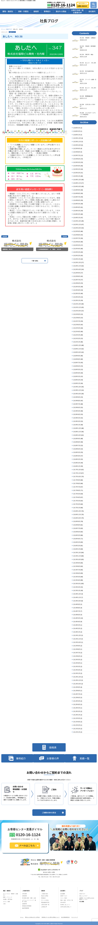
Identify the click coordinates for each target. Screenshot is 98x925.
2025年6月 (76, 158)
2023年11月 (77, 223)
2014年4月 (76, 620)
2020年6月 (76, 365)
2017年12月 (77, 468)
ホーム (3, 28)
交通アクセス (63, 895)
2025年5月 (76, 161)
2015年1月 (76, 589)
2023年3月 (76, 251)
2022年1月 (76, 299)
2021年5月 (76, 327)
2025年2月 (76, 171)
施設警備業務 (25, 907)
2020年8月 (76, 358)
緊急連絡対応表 (45, 901)
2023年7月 (76, 237)
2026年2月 (76, 130)
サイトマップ (74, 916)
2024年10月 (77, 185)
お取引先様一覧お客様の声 (77, 10)
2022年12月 (77, 261)
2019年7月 (76, 403)
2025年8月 (76, 151)
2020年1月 (76, 382)
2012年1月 (76, 713)
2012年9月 (76, 686)
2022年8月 (76, 275)
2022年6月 (76, 282)
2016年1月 (76, 548)
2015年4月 (76, 579)
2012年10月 (77, 682)
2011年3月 (76, 724)
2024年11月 (77, 182)
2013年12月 (77, 634)
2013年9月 (76, 644)
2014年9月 (76, 603)
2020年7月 (76, 361)
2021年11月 (77, 306)
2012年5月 (76, 700)
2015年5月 (76, 575)
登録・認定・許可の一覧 (66, 899)
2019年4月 (76, 413)
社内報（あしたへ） (65, 903)
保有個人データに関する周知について (51, 916)
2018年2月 (76, 461)
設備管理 (24, 902)
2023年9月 (76, 230)
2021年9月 (76, 313)
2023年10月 (77, 227)
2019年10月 (77, 392)
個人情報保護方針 (65, 916)
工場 (4, 902)
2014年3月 (76, 624)
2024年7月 (76, 196)
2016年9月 (76, 520)
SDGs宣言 (63, 901)
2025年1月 (76, 175)
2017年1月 (76, 506)
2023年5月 (76, 244)
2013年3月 (76, 665)
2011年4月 (76, 720)
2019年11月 (77, 389)
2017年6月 (76, 489)
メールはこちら (24, 844)
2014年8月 (76, 606)
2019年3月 (76, 417)
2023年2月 (76, 254)
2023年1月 (76, 258)
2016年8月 (76, 524)
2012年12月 (77, 675)
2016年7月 (76, 527)
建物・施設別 (7, 10)
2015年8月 (76, 565)
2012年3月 (76, 707)
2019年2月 (76, 420)
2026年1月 (76, 133)
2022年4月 (76, 289)
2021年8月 (76, 316)
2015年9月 (76, 562)
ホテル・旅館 (6, 900)
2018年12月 (77, 427)
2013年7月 (76, 651)
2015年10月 (77, 558)
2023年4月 (76, 247)
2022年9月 (76, 271)
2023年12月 (77, 220)
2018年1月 (76, 465)
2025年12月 (77, 137)
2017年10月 (77, 475)
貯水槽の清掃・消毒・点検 (29, 897)
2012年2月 (76, 710)
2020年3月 (76, 375)
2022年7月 (76, 278)
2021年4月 (76, 330)
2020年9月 (76, 354)
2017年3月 (76, 499)
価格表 (36, 10)
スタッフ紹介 (63, 897)
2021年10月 (77, 309)
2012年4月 (76, 703)
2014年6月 (76, 613)
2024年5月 (76, 202)
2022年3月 (76, 292)
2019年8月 (76, 399)
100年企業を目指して (65, 905)
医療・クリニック (7, 896)
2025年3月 (76, 168)
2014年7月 (76, 610)
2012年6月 (76, 696)
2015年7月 (76, 568)
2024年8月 (76, 192)
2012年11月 (77, 679)
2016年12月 (77, 510)
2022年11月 (77, 265)
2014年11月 (77, 596)
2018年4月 (76, 454)
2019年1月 (76, 423)
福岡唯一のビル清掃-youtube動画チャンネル (86, 897)
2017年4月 (76, 496)
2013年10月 (77, 641)
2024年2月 (76, 213)
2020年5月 (76, 368)
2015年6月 (76, 572)
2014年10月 (77, 600)
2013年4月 (76, 662)
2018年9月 (76, 437)
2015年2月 (76, 586)
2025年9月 (76, 147)
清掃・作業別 (23, 10)
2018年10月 (77, 434)
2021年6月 (76, 323)
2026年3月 (76, 126)
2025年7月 (76, 154)
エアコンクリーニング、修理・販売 (29, 900)
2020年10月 (77, 351)
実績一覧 (80, 757)
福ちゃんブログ (83, 895)
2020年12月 (77, 344)
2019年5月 (76, 410)
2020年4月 (76, 372)
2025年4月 (76, 164)
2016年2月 (76, 544)
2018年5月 (76, 451)
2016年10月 (77, 517)
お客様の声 (49, 757)
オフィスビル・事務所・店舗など (10, 893)
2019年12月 (77, 385)
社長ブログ (9, 28)
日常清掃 (24, 892)
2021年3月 (76, 334)
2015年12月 (77, 551)
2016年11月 (77, 513)
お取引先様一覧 (45, 903)
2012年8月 (76, 689)
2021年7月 (76, 320)
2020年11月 (77, 347)
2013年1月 (76, 672)
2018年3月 (76, 458)
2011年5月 (76, 717)
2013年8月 (76, 648)
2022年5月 (76, 285)
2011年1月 (76, 731)
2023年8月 (76, 233)
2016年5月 (76, 534)
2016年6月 (76, 530)
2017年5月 (76, 492)
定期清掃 (24, 895)
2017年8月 (76, 482)
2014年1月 (76, 631)
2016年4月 (76, 537)
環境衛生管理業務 (26, 905)
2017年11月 (77, 472)
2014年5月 (76, 617)
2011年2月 (76, 727)
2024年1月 (76, 216)
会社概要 (62, 892)
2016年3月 (76, 541)
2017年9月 (76, 479)
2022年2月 (76, 296)
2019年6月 (76, 406)
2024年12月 (77, 178)
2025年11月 (77, 140)
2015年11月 (77, 555)
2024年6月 (76, 199)
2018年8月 (76, 441)
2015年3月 (76, 582)
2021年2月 (76, 337)
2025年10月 (77, 144)
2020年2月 (76, 379)
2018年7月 (76, 444)
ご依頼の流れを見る (49, 811)
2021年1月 (76, 341)
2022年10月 (77, 268)
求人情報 (81, 900)
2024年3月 (76, 209)
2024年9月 (76, 189)
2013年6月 (76, 655)
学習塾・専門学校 (7, 898)
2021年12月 (77, 303)
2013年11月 (77, 638)
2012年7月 (76, 693)
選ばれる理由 (61, 10)
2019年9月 (76, 396)
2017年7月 (76, 486)
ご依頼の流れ (44, 892)
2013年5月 (76, 658)
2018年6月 (76, 448)
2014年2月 (76, 627)
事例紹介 (47, 10)
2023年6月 (76, 240)
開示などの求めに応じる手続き (32, 916)
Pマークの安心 (45, 899)
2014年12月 (77, 593)
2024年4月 (76, 206)
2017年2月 (76, 503)
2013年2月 (76, 669)
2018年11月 (77, 430)
